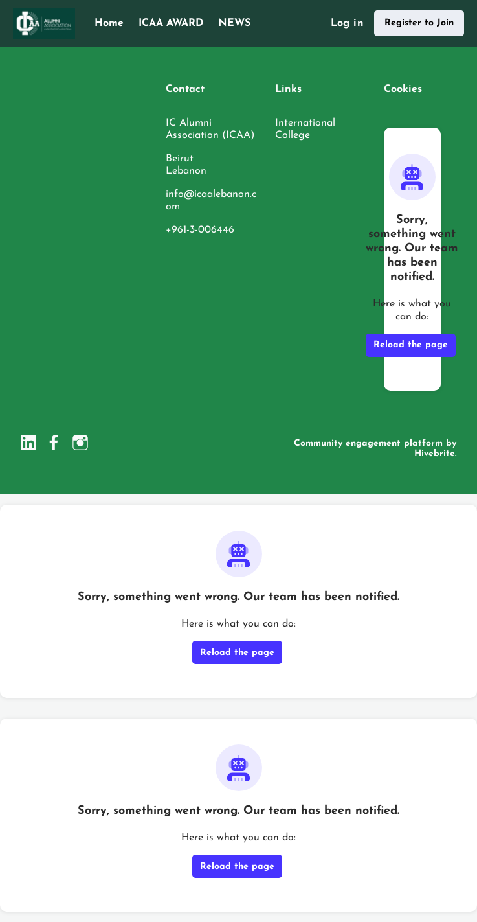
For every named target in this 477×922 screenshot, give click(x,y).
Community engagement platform (368, 443)
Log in (347, 23)
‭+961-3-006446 (200, 230)
